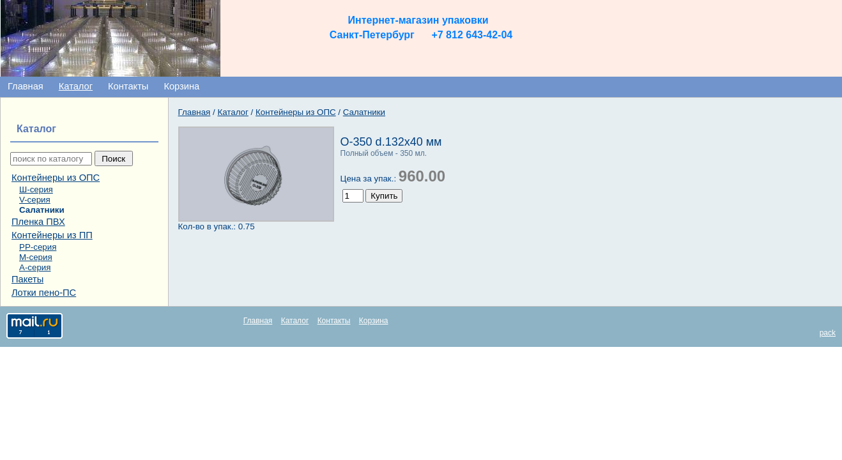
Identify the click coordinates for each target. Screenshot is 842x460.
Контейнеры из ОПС (55, 177)
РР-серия (37, 247)
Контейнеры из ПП (52, 235)
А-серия (34, 267)
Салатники (42, 210)
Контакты (128, 86)
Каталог (76, 86)
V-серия (34, 199)
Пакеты (27, 279)
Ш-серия (36, 189)
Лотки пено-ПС (43, 293)
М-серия (35, 257)
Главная (25, 86)
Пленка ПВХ (38, 222)
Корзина (181, 86)
